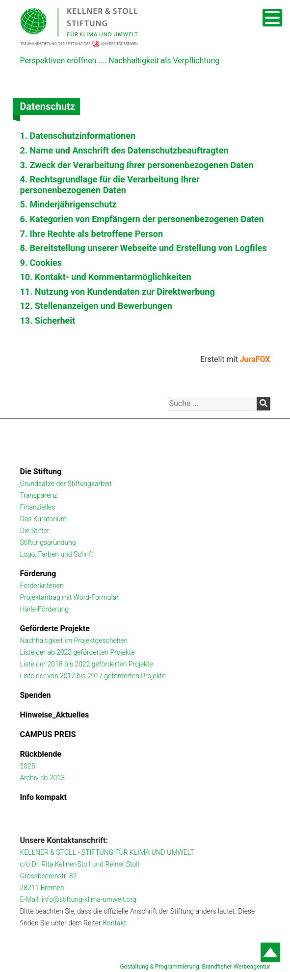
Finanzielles (37, 507)
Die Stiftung (41, 471)
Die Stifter (35, 531)
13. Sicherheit (48, 320)
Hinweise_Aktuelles (54, 714)
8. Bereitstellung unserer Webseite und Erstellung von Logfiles (143, 248)
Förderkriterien (42, 585)
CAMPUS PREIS (48, 734)
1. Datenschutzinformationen (77, 135)
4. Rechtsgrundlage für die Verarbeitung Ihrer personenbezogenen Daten (110, 184)
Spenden (35, 695)
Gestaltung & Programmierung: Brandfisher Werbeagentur (195, 966)
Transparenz (38, 495)
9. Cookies (41, 262)
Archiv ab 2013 (42, 778)
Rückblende (41, 754)
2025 (27, 766)
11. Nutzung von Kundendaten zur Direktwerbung (117, 291)
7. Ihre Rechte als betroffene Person (91, 234)
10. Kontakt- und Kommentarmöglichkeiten (105, 277)
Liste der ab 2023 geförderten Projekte (77, 652)
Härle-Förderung (44, 609)
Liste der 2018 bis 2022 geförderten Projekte (86, 664)
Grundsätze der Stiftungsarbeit (66, 483)
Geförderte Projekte (55, 628)
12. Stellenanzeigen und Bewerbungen (96, 306)
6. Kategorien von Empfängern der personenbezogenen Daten (142, 219)
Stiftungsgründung (48, 542)
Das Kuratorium (43, 519)
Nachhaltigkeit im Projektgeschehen (74, 640)
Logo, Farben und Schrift (57, 554)
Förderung (38, 573)
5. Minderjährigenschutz (68, 204)
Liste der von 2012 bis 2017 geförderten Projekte (93, 676)
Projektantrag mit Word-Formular (69, 597)
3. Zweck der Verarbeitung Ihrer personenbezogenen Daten (137, 165)
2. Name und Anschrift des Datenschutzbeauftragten (124, 150)
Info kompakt (43, 797)
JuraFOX (255, 359)
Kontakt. (115, 923)
